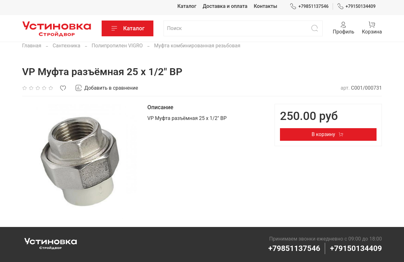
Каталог (186, 6)
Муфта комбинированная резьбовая (197, 46)
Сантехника (66, 46)
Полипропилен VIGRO (117, 46)
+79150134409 (356, 6)
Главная (31, 46)
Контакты (265, 6)
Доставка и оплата (225, 6)
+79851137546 (309, 6)
